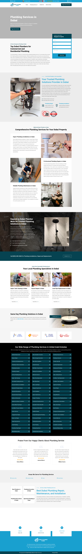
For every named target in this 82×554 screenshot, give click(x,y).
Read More (14, 301)
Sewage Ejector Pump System (58, 401)
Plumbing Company (15, 371)
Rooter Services (15, 411)
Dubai (43, 478)
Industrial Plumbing (57, 371)
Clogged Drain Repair (16, 414)
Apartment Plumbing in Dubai (29, 499)
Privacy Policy (55, 552)
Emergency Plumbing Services (59, 411)
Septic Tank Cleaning (16, 378)
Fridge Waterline (56, 394)
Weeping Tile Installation (37, 371)
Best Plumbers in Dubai (16, 490)
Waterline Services (36, 374)
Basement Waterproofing (58, 428)
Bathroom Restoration (16, 398)
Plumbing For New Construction (18, 364)
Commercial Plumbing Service (17, 361)
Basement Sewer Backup (16, 394)
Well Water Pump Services (37, 368)
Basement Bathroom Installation (18, 384)
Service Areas (48, 4)
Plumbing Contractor (57, 358)
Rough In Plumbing (36, 398)
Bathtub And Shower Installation (18, 401)
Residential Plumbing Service (38, 401)
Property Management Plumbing (39, 414)
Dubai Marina (60, 478)
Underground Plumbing (57, 368)
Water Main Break (36, 381)
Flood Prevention (56, 391)
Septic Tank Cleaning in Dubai (18, 288)
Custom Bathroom (56, 418)
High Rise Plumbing (57, 384)
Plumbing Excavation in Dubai (29, 490)
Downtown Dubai (30, 478)
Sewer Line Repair (15, 418)
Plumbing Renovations (37, 421)
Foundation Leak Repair (57, 424)
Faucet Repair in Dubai (37, 288)
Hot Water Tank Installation (58, 381)
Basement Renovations (16, 391)
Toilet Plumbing (15, 424)
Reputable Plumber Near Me (38, 404)
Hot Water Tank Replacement (58, 378)
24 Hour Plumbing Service (17, 374)
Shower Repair (15, 358)
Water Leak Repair (36, 384)
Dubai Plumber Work (30, 552)
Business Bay (13, 478)
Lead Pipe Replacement (57, 364)
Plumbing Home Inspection (38, 431)
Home (27, 4)
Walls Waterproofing (16, 431)
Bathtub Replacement (16, 354)
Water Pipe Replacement (37, 378)
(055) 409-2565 (66, 5)
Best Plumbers (56, 408)
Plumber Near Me (56, 361)
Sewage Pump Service (37, 388)
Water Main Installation (37, 361)
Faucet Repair (56, 388)
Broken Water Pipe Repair (17, 404)
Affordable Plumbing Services (17, 381)
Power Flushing (35, 424)
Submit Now (62, 55)
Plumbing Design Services (58, 354)
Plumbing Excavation (16, 368)
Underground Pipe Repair (37, 408)
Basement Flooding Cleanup (17, 388)
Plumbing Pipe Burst (36, 428)
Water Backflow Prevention (38, 354)
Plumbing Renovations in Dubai (16, 499)
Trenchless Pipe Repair (16, 428)
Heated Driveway (36, 364)
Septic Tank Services (36, 394)
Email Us (70, 1)
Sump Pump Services (16, 421)
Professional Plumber (37, 418)
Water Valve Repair (57, 404)
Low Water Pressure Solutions (17, 408)
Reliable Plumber (36, 411)
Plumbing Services (34, 4)
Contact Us (42, 4)
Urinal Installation (36, 391)
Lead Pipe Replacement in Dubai (61, 288)
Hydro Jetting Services (57, 374)
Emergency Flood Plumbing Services (60, 398)
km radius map (41, 519)
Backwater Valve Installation (58, 414)
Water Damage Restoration (38, 358)
